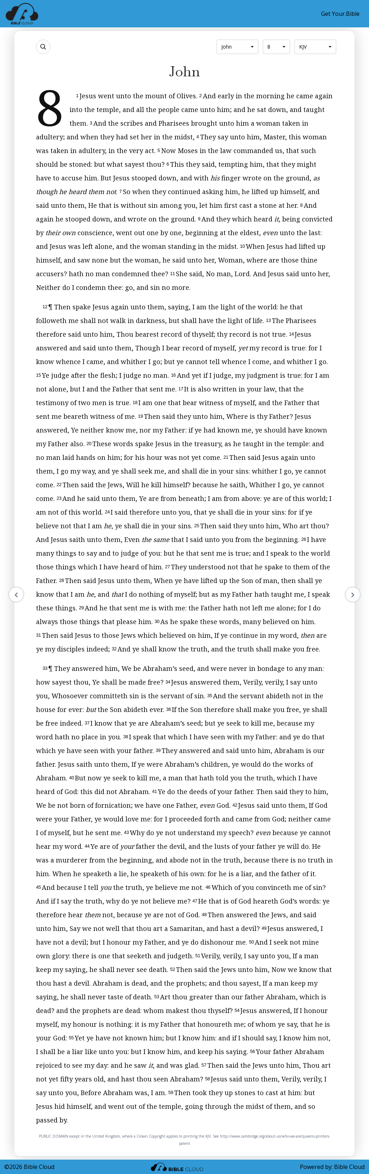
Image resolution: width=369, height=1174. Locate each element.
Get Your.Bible (340, 14)
